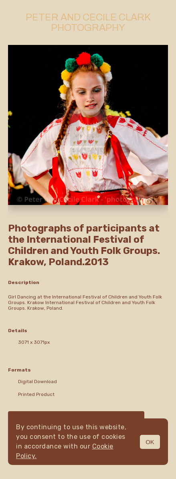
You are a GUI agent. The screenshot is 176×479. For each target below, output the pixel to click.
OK (150, 441)
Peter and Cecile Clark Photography (88, 22)
